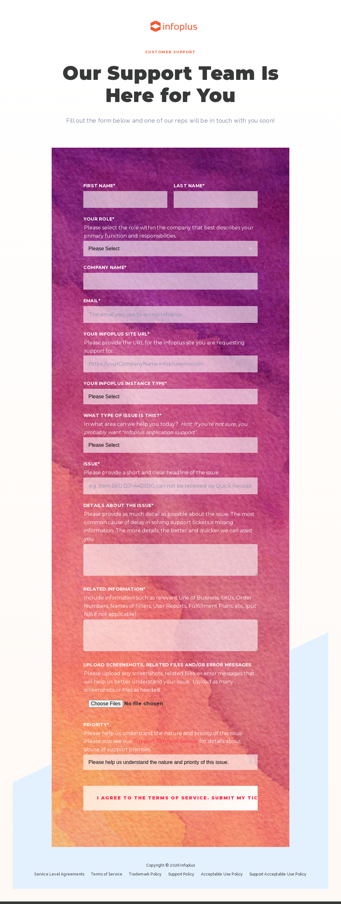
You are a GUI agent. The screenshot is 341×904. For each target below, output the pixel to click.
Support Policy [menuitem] (181, 875)
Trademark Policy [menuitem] (145, 875)
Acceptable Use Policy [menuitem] (222, 875)
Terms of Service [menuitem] (106, 875)
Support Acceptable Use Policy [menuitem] (278, 875)
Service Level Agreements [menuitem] (59, 875)
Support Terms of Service (165, 741)
